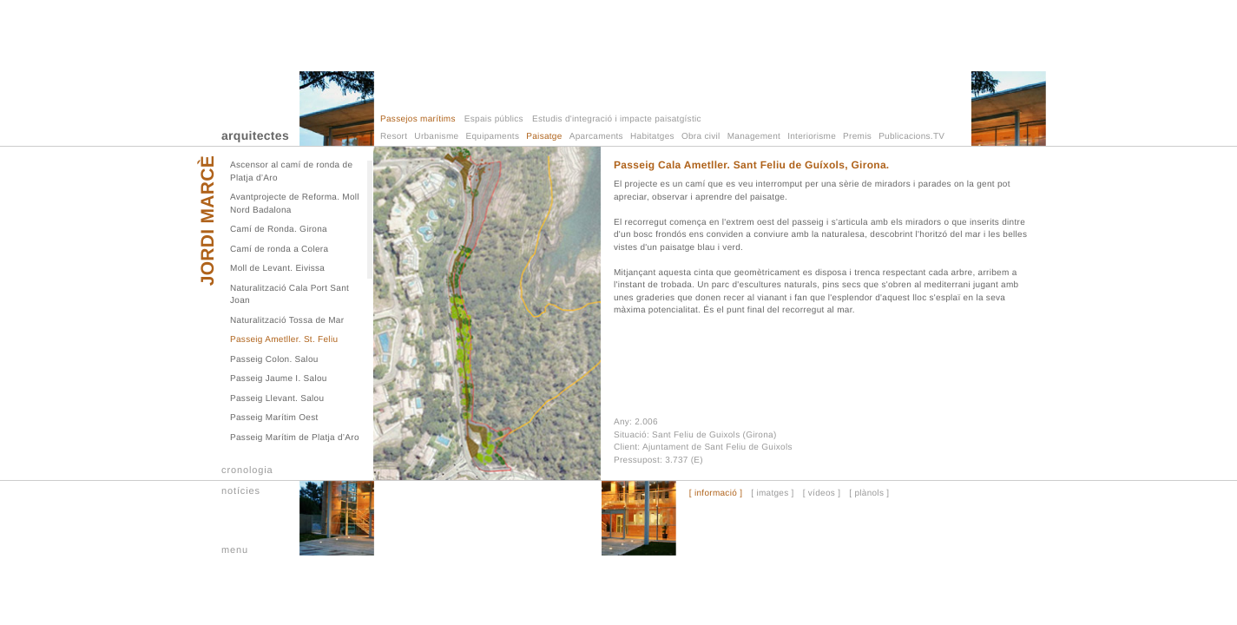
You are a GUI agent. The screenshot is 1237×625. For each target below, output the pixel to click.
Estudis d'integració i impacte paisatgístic (616, 119)
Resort (393, 136)
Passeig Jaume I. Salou (278, 379)
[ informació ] (715, 494)
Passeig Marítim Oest (274, 418)
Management (753, 136)
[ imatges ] (772, 494)
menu (234, 550)
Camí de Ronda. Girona (278, 229)
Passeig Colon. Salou (274, 360)
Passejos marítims (418, 119)
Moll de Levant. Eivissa (277, 268)
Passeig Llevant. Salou (277, 399)
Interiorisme (811, 136)
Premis (857, 136)
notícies (240, 491)
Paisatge (544, 136)
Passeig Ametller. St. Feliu (284, 340)
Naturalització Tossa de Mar (287, 321)
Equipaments (493, 136)
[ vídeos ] (822, 494)
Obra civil (700, 136)
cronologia (247, 470)
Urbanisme (436, 136)
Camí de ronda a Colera (279, 249)
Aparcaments (596, 136)
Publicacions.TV (911, 136)
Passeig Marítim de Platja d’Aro (294, 438)
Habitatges (652, 136)
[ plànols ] (869, 494)
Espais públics (493, 119)
